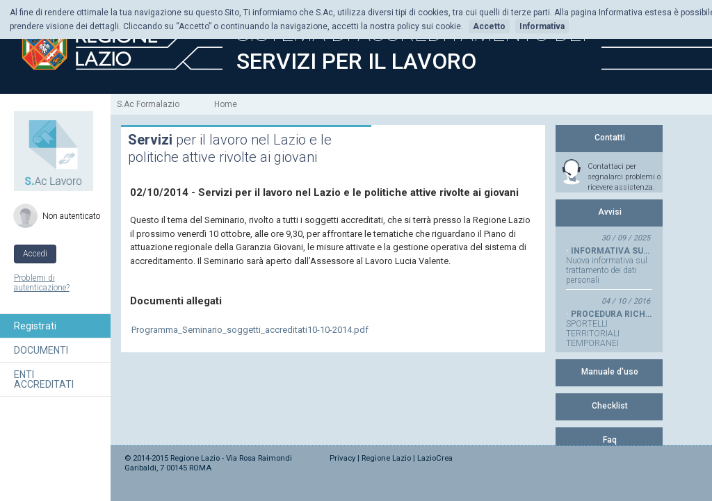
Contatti (609, 137)
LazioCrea (435, 458)
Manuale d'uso (609, 372)
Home (225, 104)
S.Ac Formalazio (148, 104)
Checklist (610, 406)
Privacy (342, 458)
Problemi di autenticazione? (42, 283)
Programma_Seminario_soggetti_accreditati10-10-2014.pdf (250, 330)
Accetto (489, 26)
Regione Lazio (386, 458)
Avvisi (610, 212)
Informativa (542, 26)
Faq (610, 440)
